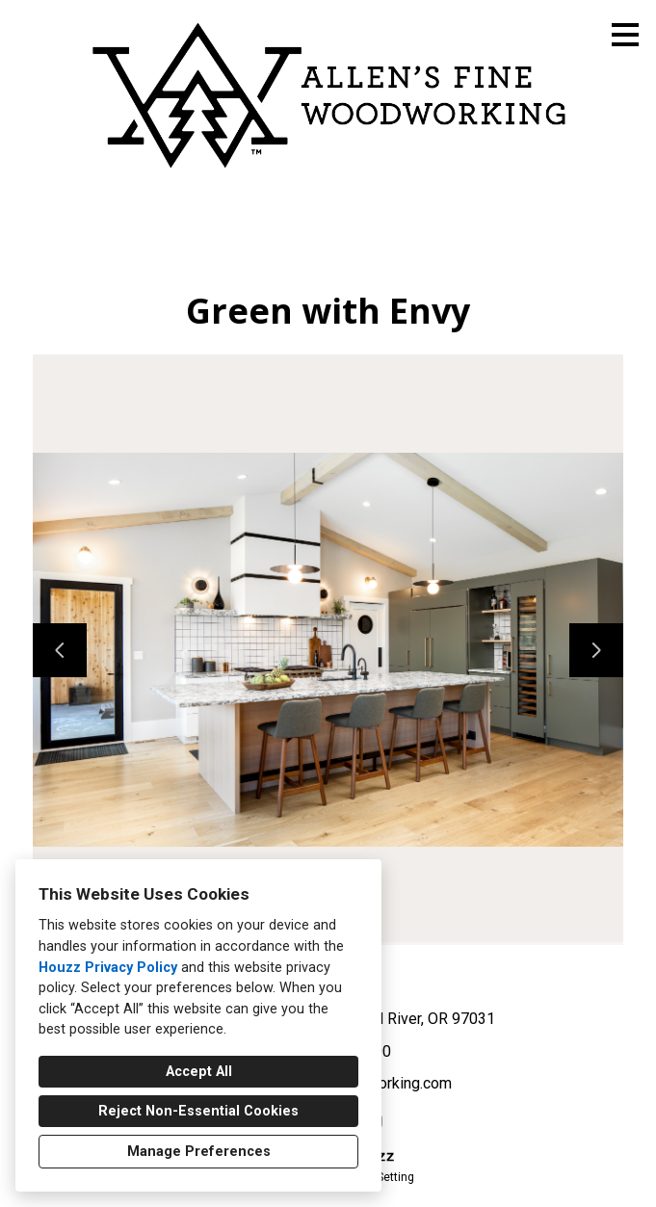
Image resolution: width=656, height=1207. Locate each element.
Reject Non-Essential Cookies (198, 1111)
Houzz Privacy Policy (108, 967)
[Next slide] (596, 650)
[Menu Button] (625, 34)
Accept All (199, 1071)
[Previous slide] (60, 650)
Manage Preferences (199, 1151)
